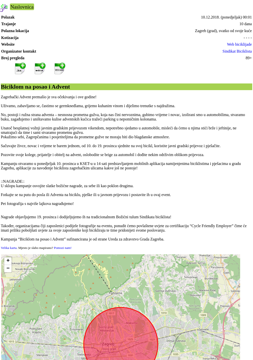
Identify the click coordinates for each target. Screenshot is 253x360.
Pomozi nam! (62, 248)
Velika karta (9, 248)
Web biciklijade (239, 44)
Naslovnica (22, 7)
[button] (8, 261)
